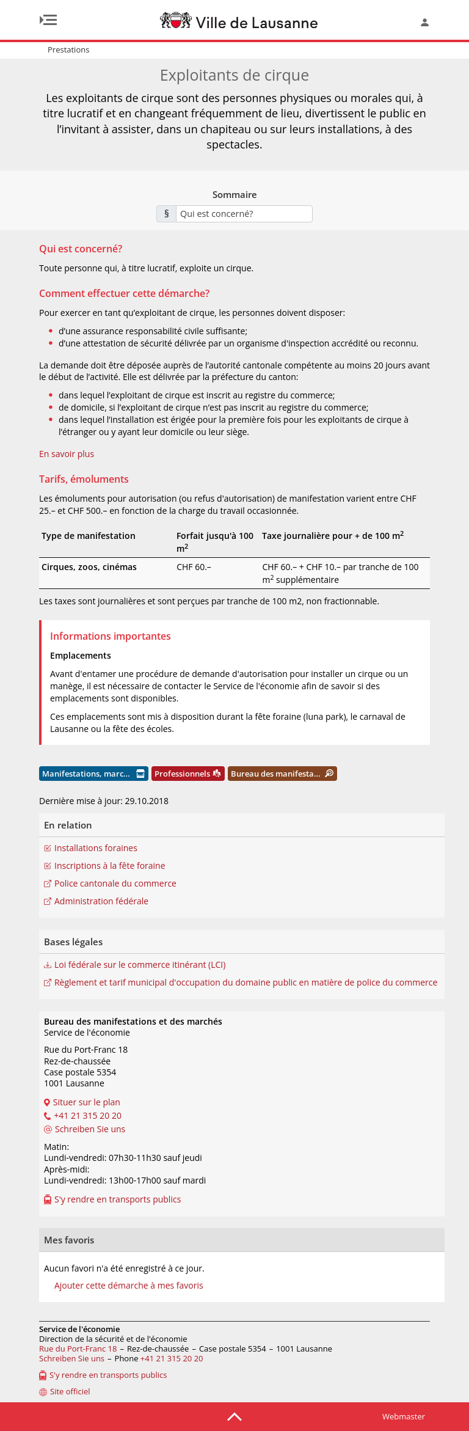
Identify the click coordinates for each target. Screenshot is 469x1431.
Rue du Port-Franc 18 (78, 1348)
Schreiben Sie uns (71, 1358)
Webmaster (403, 1416)
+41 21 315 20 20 (171, 1358)
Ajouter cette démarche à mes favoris (128, 1285)
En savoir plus (66, 453)
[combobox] (244, 213)
